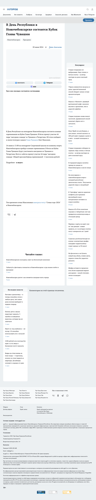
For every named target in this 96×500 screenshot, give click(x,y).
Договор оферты (7, 409)
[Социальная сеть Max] (34, 86)
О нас (21, 407)
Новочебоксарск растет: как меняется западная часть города (34, 278)
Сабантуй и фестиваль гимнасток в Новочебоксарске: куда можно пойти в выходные (34, 269)
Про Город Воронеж (8, 393)
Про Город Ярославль (41, 390)
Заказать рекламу (61, 15)
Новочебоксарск (13, 40)
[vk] (9, 214)
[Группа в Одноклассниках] (58, 395)
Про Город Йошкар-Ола (41, 393)
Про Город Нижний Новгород (11, 397)
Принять (88, 20)
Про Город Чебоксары (9, 390)
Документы (7, 15)
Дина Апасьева (55, 47)
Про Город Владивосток (41, 397)
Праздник (27, 40)
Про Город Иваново (24, 393)
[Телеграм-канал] (48, 82)
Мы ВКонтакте (76, 15)
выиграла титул (39, 202)
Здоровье (48, 15)
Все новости (18, 15)
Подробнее (88, 472)
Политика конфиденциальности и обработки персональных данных (21, 475)
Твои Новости (23, 390)
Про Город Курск (7, 395)
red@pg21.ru (10, 451)
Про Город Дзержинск (25, 397)
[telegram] (15, 214)
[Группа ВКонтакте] (19, 82)
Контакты (39, 407)
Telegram (5, 407)
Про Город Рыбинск (24, 395)
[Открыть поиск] (87, 9)
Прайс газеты (23, 409)
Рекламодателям (7, 415)
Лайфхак (29, 15)
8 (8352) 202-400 (13, 448)
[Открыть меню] (4, 9)
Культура (39, 15)
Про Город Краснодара (9, 400)
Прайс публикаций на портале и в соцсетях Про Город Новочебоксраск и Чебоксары (45, 411)
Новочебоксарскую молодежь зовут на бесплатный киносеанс (34, 261)
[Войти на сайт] (92, 9)
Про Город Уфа (39, 395)
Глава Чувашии (32, 140)
